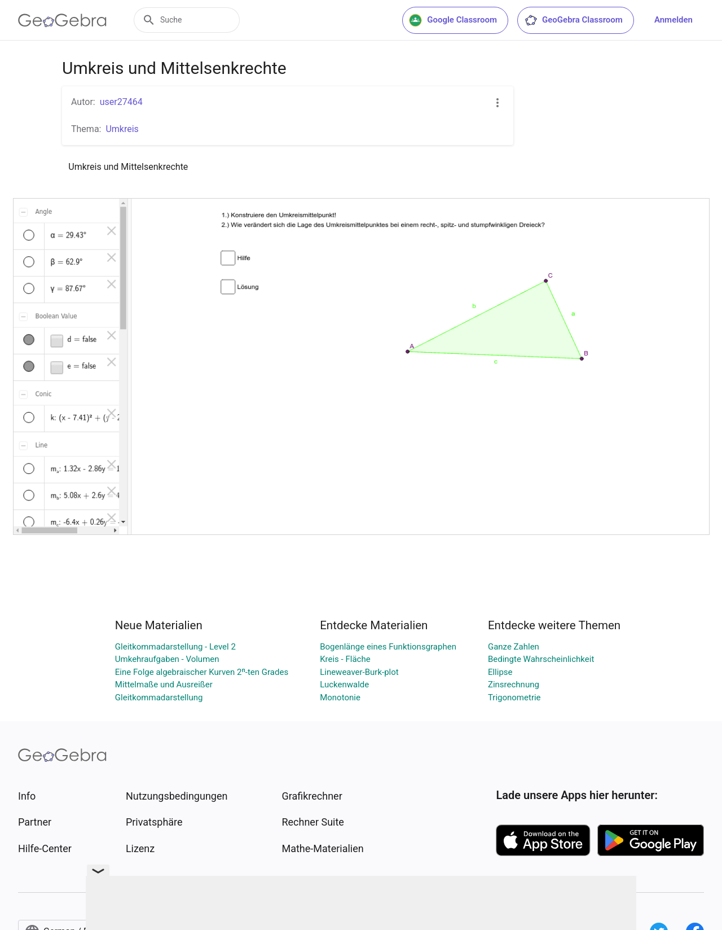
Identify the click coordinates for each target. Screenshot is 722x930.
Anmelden (673, 20)
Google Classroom (453, 20)
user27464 (121, 101)
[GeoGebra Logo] (62, 20)
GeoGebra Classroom (573, 20)
